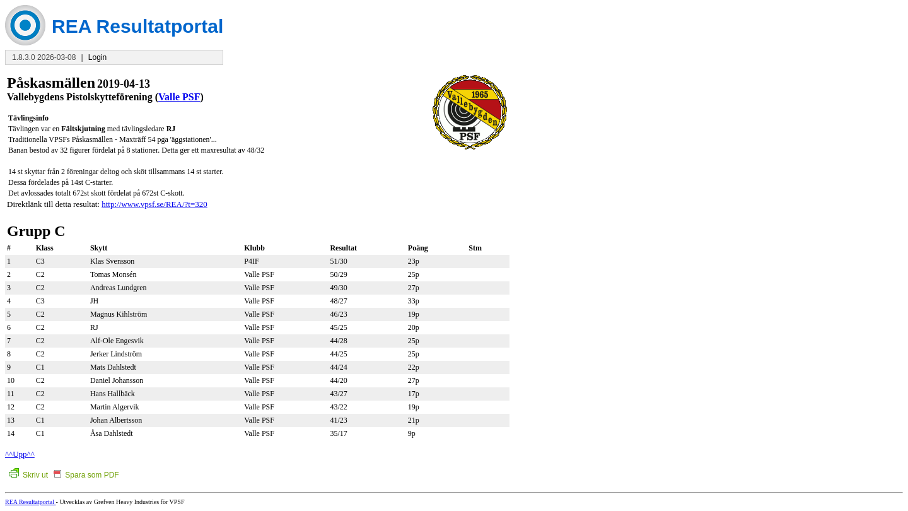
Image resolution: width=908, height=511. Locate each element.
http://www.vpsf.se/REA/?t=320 (154, 204)
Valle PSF (179, 96)
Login (97, 57)
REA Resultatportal (30, 501)
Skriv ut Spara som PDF (64, 475)
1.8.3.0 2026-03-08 (44, 57)
